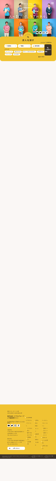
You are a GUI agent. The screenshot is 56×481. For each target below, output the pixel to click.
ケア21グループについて (28, 445)
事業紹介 (28, 460)
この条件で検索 (45, 48)
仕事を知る (36, 444)
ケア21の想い (28, 451)
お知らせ (44, 459)
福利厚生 (36, 458)
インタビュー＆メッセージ (44, 445)
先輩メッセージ (45, 456)
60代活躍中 (17, 58)
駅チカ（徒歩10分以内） (12, 55)
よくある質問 (44, 464)
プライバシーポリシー (48, 479)
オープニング (9, 52)
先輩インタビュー (45, 451)
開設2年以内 (19, 52)
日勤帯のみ (24, 55)
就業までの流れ (36, 464)
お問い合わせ (14, 470)
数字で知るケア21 (29, 456)
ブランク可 (9, 58)
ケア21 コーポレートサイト (36, 479)
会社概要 (28, 465)
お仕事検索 (28, 439)
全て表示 (33, 60)
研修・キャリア (36, 450)
